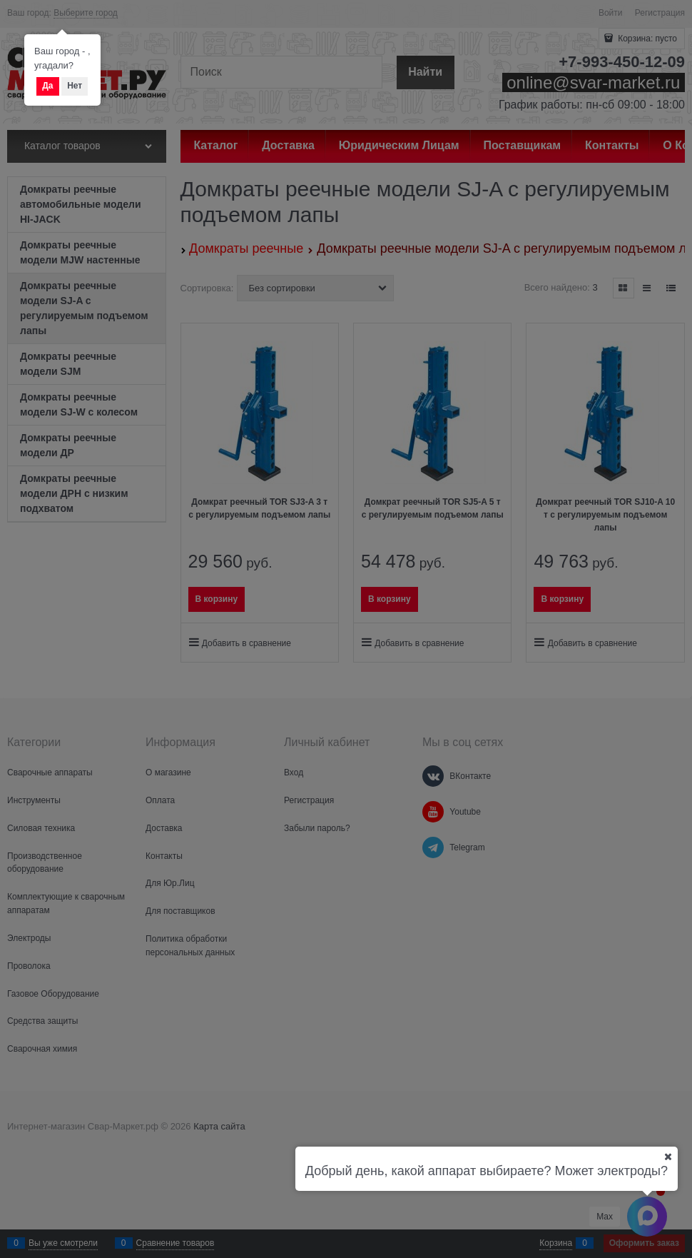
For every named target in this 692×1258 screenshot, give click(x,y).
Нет (74, 86)
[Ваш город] (668, 1156)
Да (47, 86)
